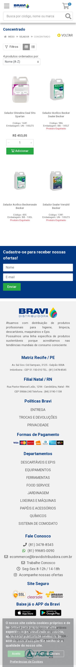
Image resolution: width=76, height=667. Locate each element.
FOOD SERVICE (38, 485)
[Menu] (6, 6)
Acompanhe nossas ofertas (38, 575)
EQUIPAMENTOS (38, 470)
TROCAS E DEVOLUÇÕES (38, 417)
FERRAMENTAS (38, 478)
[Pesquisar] (68, 16)
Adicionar (20, 151)
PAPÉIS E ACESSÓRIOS (38, 508)
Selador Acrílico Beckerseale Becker (20, 206)
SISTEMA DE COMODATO (38, 524)
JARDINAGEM (38, 493)
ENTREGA (38, 410)
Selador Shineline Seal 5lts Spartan (19, 114)
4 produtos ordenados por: (21, 56)
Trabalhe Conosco (38, 563)
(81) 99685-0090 (38, 551)
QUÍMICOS (38, 516)
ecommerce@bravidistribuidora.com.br (38, 557)
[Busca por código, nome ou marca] (33, 16)
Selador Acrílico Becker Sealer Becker (56, 114)
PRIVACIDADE (38, 425)
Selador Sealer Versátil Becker (56, 206)
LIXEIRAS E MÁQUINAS (38, 501)
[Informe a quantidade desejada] (20, 142)
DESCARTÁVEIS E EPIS (38, 462)
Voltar (65, 35)
